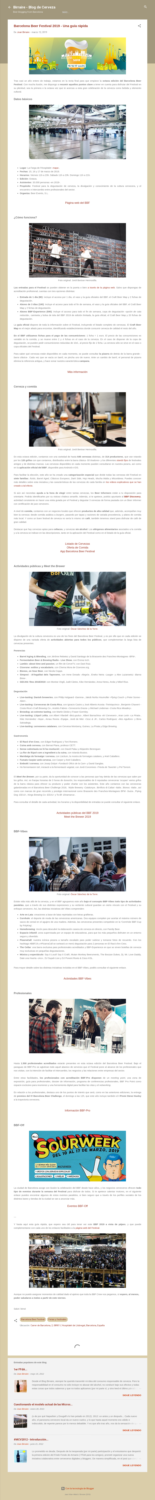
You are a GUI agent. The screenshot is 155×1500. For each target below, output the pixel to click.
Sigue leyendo (132, 1405)
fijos (122, 470)
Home (25, 21)
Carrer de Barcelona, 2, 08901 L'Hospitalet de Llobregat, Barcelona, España (68, 1335)
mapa (55, 178)
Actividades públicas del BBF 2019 (77, 822)
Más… (128, 21)
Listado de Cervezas (77, 553)
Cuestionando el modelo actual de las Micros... (43, 1414)
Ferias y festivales (57, 1329)
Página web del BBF (77, 212)
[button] (139, 36)
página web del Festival (87, 1238)
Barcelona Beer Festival (33, 1329)
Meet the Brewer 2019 (77, 826)
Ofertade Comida (77, 557)
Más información (77, 381)
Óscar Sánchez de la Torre (84, 638)
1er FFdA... (20, 1379)
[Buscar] (145, 7)
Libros (56, 21)
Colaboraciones (76, 21)
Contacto (112, 21)
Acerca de (40, 21)
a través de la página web (101, 297)
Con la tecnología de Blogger (77, 1488)
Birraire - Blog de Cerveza (34, 7)
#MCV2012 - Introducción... (31, 1449)
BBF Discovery (132, 506)
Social (96, 21)
